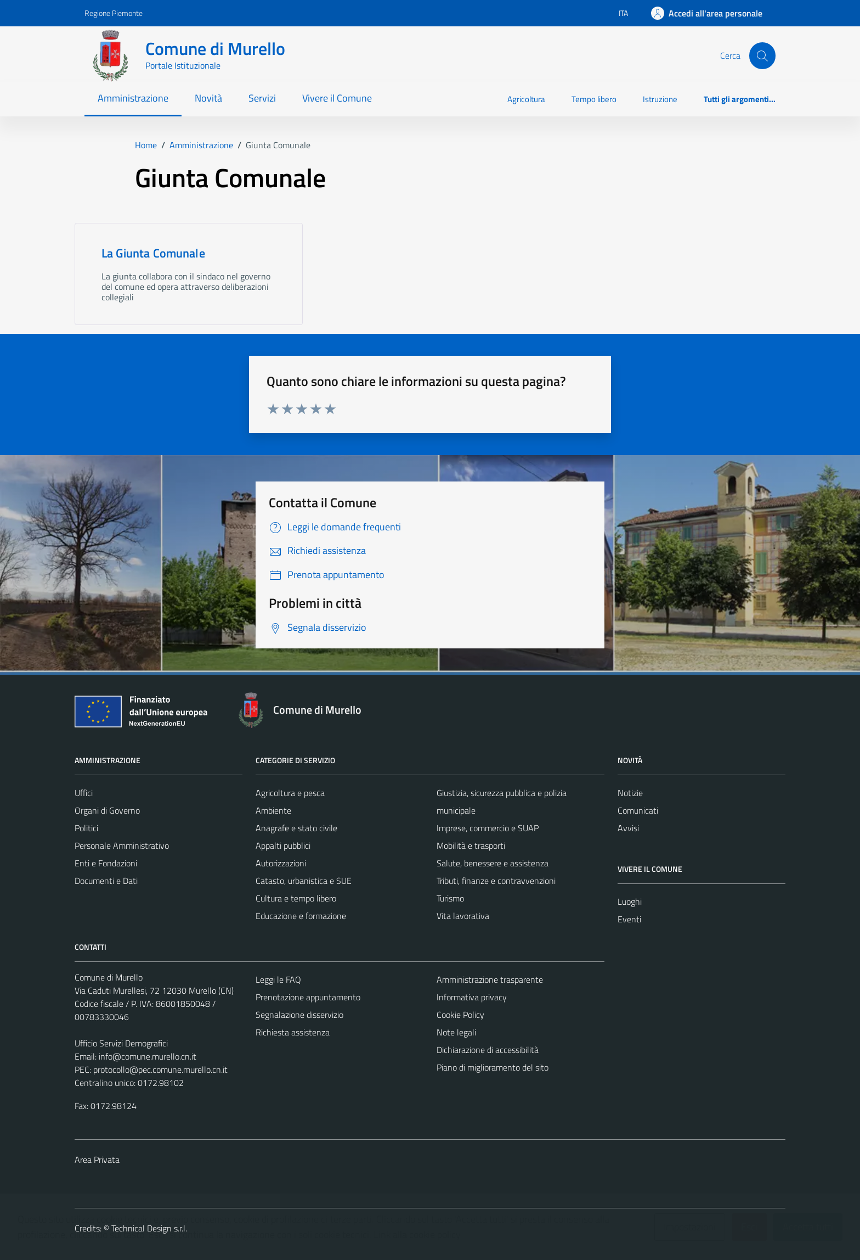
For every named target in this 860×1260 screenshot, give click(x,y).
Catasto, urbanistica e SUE (304, 880)
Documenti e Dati (106, 880)
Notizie (630, 792)
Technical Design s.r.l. (149, 1228)
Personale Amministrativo (122, 845)
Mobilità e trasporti (471, 845)
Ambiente (273, 810)
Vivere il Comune (337, 98)
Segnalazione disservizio (299, 1014)
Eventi (629, 919)
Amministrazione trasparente (490, 979)
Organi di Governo (107, 810)
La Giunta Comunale (153, 253)
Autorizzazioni (281, 863)
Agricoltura (526, 99)
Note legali (456, 1032)
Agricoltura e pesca (290, 792)
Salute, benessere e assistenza (492, 863)
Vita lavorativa (463, 915)
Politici (86, 828)
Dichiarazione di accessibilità (488, 1049)
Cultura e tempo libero (296, 898)
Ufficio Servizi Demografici (121, 1043)
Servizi (262, 98)
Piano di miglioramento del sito (492, 1067)
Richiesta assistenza (293, 1032)
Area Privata (97, 1159)
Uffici (84, 792)
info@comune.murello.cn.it (147, 1056)
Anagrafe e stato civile (296, 828)
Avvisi (628, 828)
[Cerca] (762, 55)
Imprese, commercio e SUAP (488, 828)
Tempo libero (594, 99)
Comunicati (638, 810)
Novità (208, 98)
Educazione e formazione (301, 915)
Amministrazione (133, 98)
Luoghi (630, 901)
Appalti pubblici (283, 845)
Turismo (450, 898)
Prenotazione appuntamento (308, 997)
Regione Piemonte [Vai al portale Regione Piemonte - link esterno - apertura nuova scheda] (113, 13)
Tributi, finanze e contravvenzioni (496, 880)
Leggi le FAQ (278, 979)
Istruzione (660, 99)
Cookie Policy (460, 1014)
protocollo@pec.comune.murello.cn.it (160, 1069)
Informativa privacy (472, 997)
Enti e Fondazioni (106, 863)
